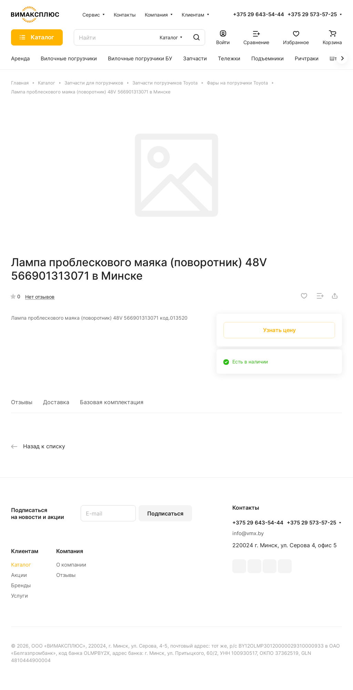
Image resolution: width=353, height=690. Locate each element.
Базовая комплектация (111, 402)
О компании (71, 564)
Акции (19, 575)
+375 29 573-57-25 (312, 14)
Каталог (21, 564)
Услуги (19, 595)
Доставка (56, 402)
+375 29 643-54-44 (258, 14)
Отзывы (21, 402)
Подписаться (165, 513)
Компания (69, 551)
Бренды (21, 585)
